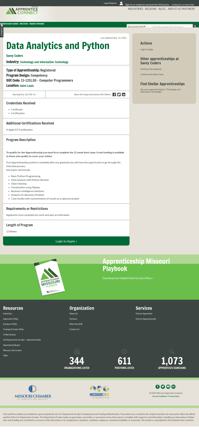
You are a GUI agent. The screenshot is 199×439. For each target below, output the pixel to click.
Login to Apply (148, 53)
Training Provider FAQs (15, 335)
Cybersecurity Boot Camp (154, 78)
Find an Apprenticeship (148, 324)
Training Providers (94, 26)
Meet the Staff (77, 330)
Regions (147, 16)
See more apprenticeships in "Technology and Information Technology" (162, 95)
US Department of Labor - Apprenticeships (26, 345)
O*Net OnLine (11, 340)
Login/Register (79, 3)
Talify (6, 361)
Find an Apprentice (146, 319)
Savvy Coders (16, 59)
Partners (190, 16)
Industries (132, 16)
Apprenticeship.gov (13, 350)
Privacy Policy (175, 403)
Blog (160, 16)
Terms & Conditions (158, 403)
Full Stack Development (153, 73)
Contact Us (75, 335)
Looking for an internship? (182, 3)
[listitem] (66, 168)
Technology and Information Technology (48, 66)
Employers (61, 26)
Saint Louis (28, 89)
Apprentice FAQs (12, 324)
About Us (174, 16)
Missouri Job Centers (14, 356)
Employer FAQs (11, 330)
